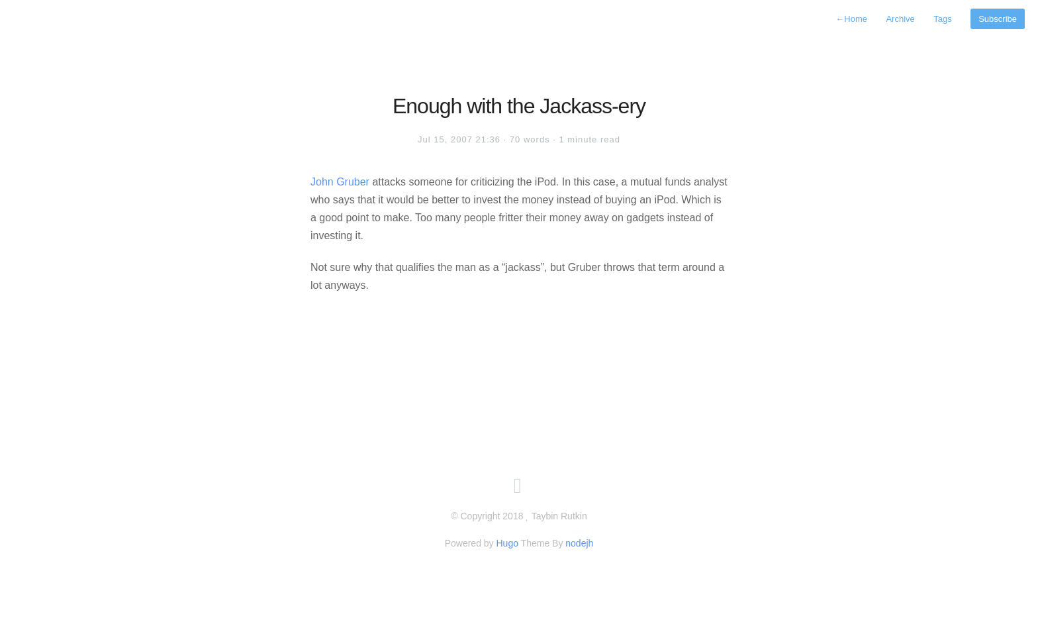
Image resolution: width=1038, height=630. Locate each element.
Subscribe (997, 19)
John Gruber (339, 181)
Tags (942, 19)
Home (851, 19)
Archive (900, 19)
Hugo (507, 543)
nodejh (579, 543)
